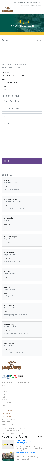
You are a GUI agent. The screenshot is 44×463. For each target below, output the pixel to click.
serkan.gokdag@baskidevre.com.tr (15, 315)
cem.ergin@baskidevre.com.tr (13, 189)
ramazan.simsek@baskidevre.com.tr (16, 334)
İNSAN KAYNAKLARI (19, 3)
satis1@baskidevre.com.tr (12, 296)
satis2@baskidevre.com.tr (12, 261)
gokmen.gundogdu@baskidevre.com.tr (16, 208)
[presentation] (22, 150)
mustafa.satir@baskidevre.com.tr (15, 352)
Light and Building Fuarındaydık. (23, 442)
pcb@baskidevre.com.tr (10, 90)
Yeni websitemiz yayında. (26, 452)
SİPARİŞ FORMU (32, 3)
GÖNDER (6, 161)
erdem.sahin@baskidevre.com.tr (14, 227)
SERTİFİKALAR (25, 5)
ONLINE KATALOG (36, 5)
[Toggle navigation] (39, 9)
